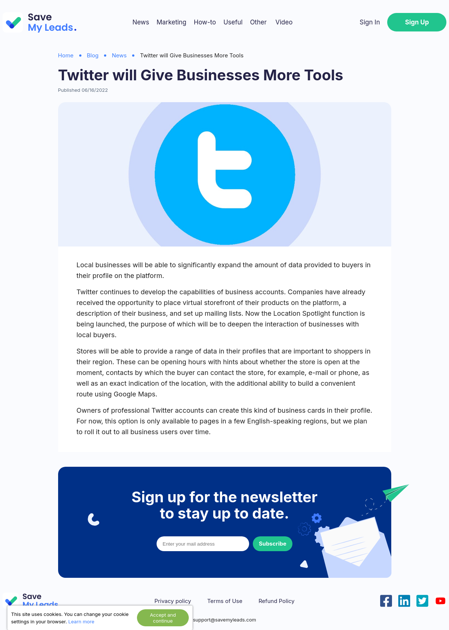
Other (258, 22)
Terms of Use (224, 601)
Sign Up (417, 22)
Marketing (172, 22)
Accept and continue (163, 618)
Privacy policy (172, 601)
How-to (205, 22)
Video (283, 22)
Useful (232, 22)
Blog (93, 55)
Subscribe (272, 543)
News (141, 22)
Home (66, 55)
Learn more (81, 621)
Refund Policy (276, 601)
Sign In (370, 22)
